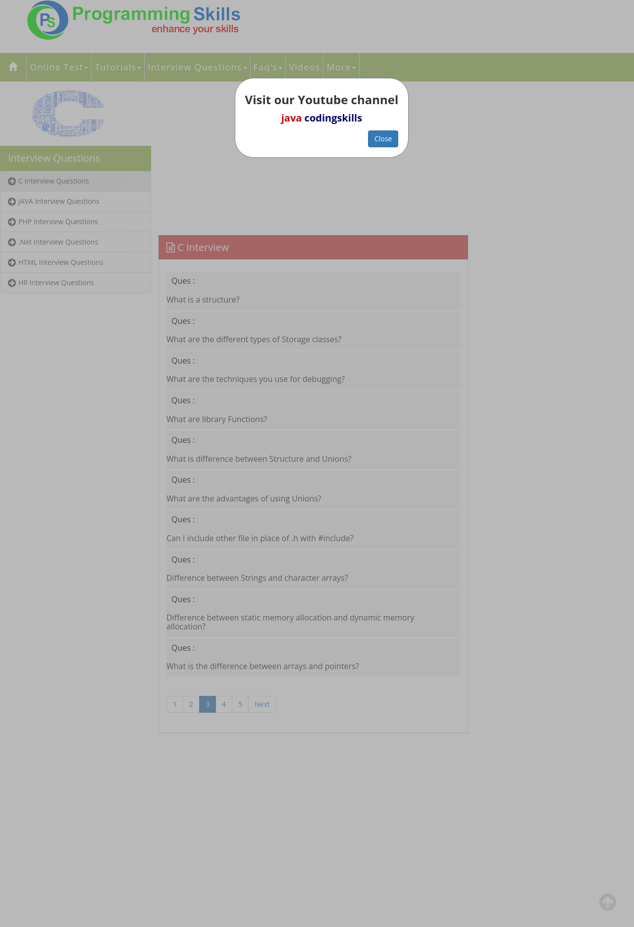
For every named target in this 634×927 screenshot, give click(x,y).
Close (383, 138)
